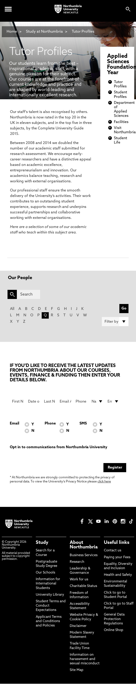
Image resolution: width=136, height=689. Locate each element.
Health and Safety (118, 575)
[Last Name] (50, 401)
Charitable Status (83, 586)
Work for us (79, 579)
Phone (50, 423)
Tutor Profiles (83, 32)
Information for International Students (48, 584)
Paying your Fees (117, 557)
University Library (50, 595)
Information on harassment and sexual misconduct (85, 659)
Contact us (112, 550)
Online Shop (113, 630)
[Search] (28, 294)
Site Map (76, 670)
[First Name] (18, 401)
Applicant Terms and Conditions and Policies (49, 621)
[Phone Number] (81, 401)
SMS (83, 423)
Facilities (121, 122)
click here (104, 481)
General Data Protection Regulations (114, 619)
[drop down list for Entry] (113, 401)
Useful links (116, 542)
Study (42, 542)
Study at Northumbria (44, 32)
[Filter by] (115, 321)
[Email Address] (65, 401)
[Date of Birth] (34, 401)
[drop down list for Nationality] (97, 401)
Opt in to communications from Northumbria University (58, 447)
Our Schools (45, 572)
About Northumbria (84, 545)
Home (12, 32)
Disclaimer (78, 626)
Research (77, 562)
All (12, 309)
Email (14, 423)
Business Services (84, 555)
